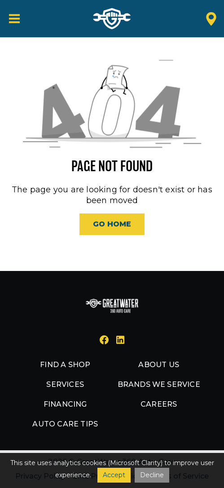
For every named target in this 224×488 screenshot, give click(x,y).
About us (158, 364)
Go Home (112, 224)
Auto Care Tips (65, 424)
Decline (152, 475)
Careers (159, 404)
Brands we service (159, 384)
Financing (65, 404)
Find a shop (65, 364)
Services (65, 384)
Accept (114, 475)
